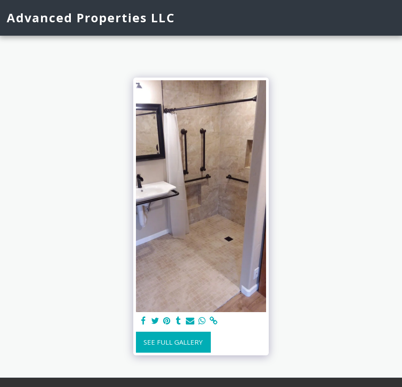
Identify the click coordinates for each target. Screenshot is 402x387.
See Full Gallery (173, 342)
